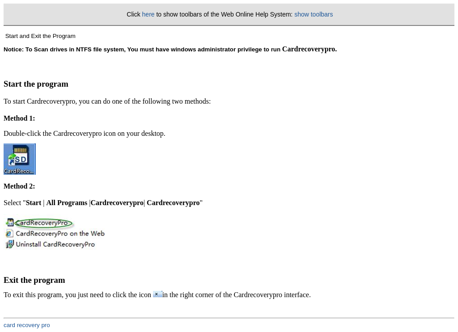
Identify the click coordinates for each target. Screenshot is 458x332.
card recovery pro (27, 325)
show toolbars (313, 14)
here (148, 14)
